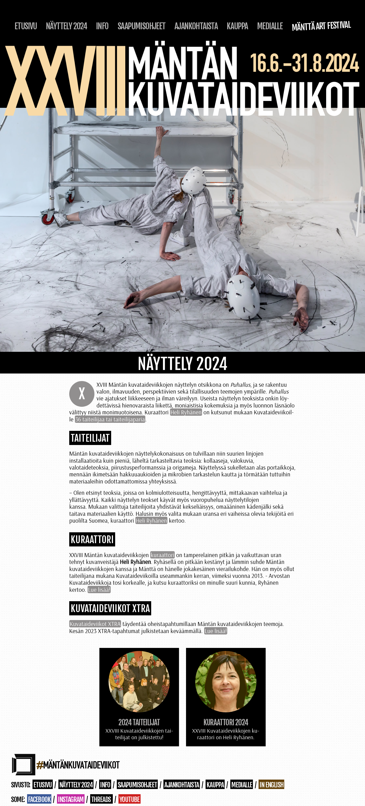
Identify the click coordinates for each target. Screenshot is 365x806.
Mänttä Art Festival (321, 26)
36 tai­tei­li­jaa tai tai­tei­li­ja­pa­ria (110, 419)
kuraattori (162, 554)
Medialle (270, 26)
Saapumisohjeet (142, 26)
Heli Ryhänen (151, 520)
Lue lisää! (99, 589)
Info (102, 26)
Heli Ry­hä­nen (186, 412)
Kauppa (237, 26)
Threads (101, 799)
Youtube (129, 799)
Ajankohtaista (196, 26)
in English (271, 785)
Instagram (71, 799)
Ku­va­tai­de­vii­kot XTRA (95, 623)
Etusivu (26, 26)
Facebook (39, 799)
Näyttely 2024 (66, 26)
